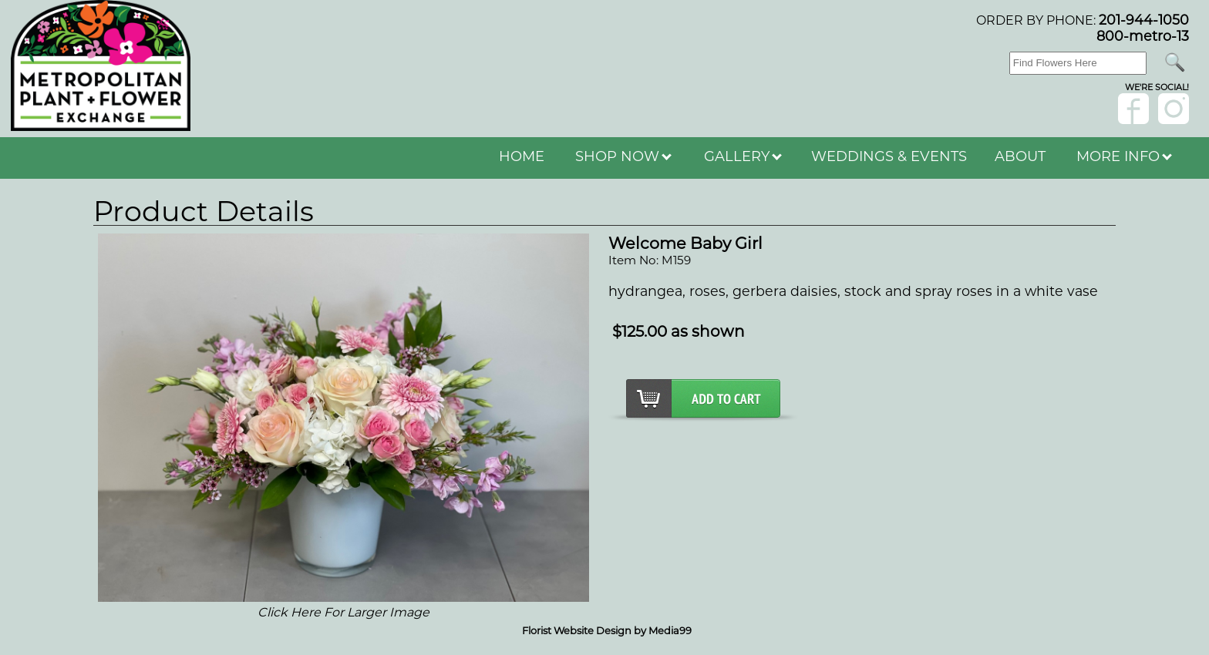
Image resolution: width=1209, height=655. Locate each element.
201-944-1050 (1144, 20)
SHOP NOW (623, 156)
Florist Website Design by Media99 (607, 630)
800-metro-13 (1142, 36)
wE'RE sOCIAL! (1157, 87)
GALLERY (743, 156)
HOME (521, 156)
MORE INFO (1124, 156)
